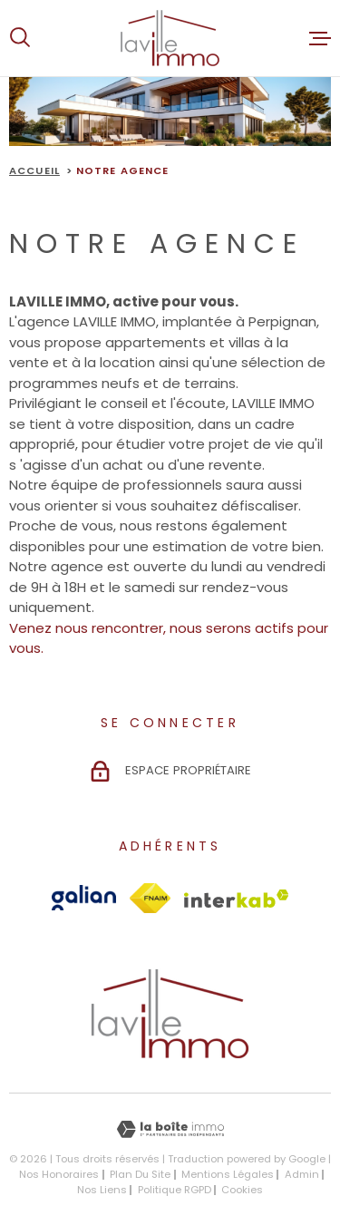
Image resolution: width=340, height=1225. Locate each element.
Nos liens (102, 1189)
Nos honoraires (59, 1174)
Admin (302, 1174)
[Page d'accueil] (170, 38)
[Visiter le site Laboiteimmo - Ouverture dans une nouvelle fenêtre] (170, 1129)
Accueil (34, 170)
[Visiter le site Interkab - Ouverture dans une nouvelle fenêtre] (236, 899)
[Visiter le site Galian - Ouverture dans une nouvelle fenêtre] (84, 897)
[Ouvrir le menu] (320, 38)
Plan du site (140, 1174)
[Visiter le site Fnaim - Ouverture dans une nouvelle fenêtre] (150, 898)
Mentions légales (227, 1174)
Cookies (242, 1190)
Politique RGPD (174, 1189)
